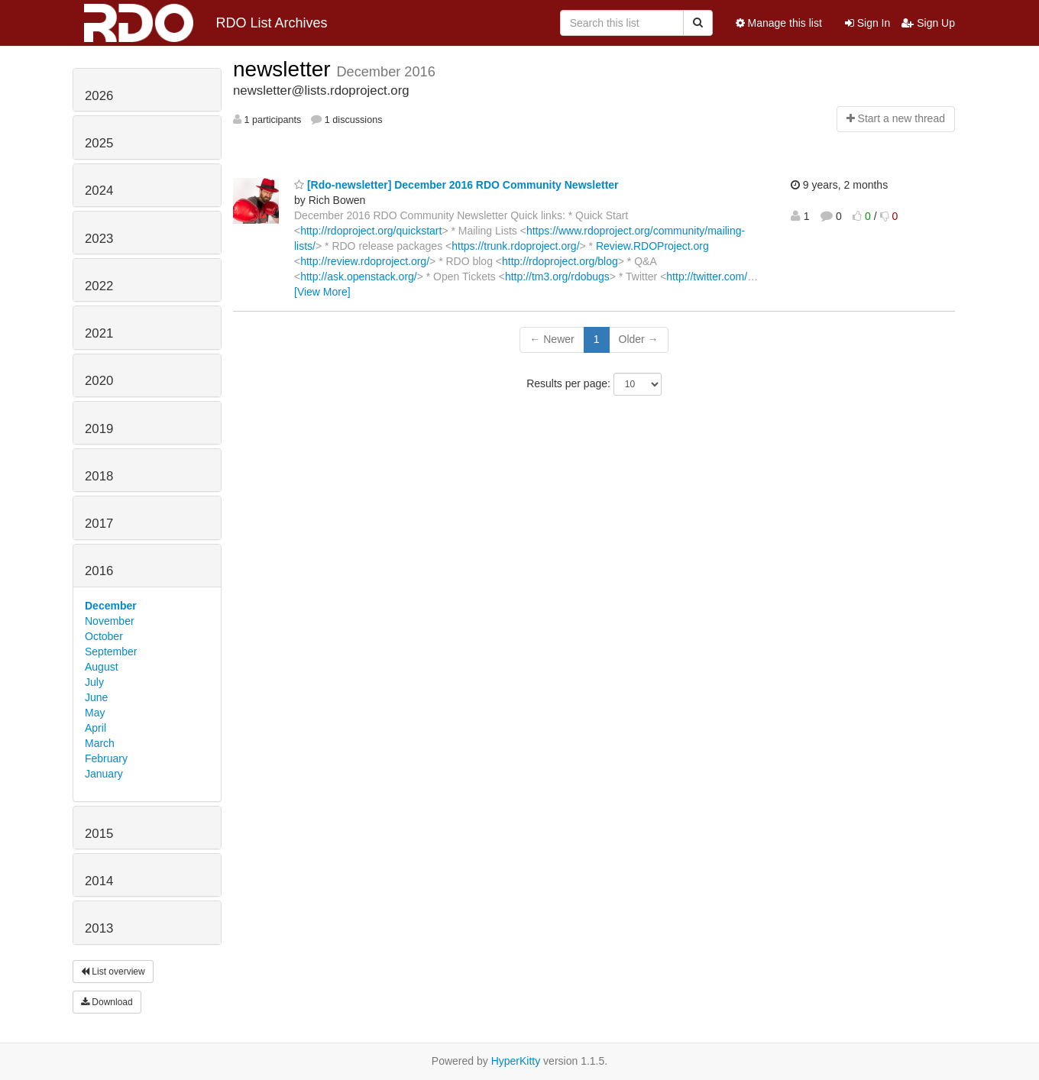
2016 (99, 571)
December (111, 606)
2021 (99, 333)
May (95, 713)
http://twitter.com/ (706, 276)
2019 (99, 429)
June (96, 697)
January (104, 774)
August (101, 667)
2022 (99, 286)
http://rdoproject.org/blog (560, 261)
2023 (99, 238)
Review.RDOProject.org (652, 246)
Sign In (867, 23)
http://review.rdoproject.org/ (364, 261)
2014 (99, 881)
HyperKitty (516, 1061)
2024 (99, 190)
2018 (99, 476)
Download (107, 1002)
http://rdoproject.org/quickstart (371, 231)
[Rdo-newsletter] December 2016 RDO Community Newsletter (456, 185)
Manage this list (779, 23)
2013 (99, 928)
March (100, 743)
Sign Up (928, 23)
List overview (113, 971)
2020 (99, 380)
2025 (99, 143)
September (111, 651)
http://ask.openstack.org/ (358, 276)
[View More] (322, 292)
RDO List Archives (206, 23)
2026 (99, 96)
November (109, 621)
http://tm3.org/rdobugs (557, 276)
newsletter (284, 69)
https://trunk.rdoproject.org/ (515, 246)
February (106, 758)
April (95, 728)
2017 (99, 523)
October (104, 636)
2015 (99, 833)
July (94, 682)
